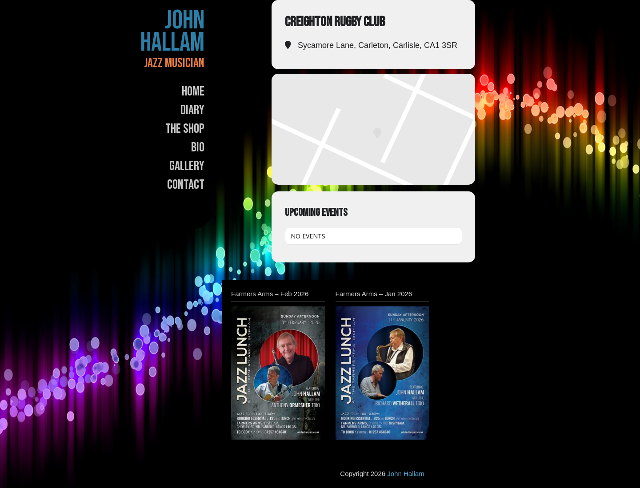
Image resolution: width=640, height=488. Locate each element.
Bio (197, 147)
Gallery (186, 166)
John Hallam (172, 31)
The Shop (184, 129)
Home (193, 91)
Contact (185, 185)
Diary (192, 110)
